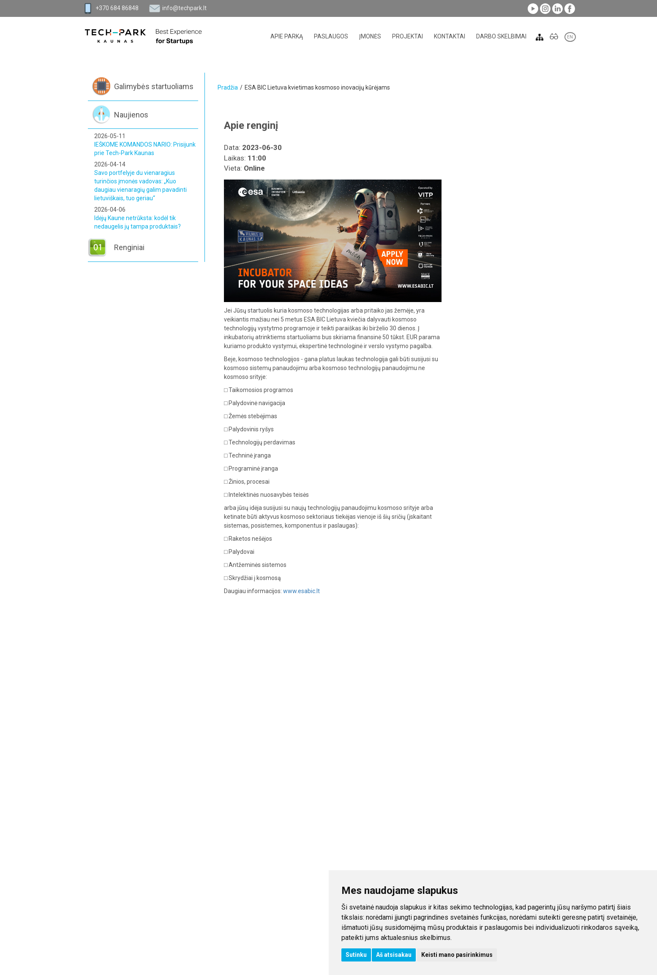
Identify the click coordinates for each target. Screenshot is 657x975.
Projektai (407, 36)
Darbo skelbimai (501, 36)
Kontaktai (449, 36)
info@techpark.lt (184, 8)
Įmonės (370, 36)
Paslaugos (331, 36)
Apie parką (286, 36)
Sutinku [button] (356, 954)
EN (570, 37)
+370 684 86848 (117, 8)
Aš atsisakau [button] (394, 954)
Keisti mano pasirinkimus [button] (457, 954)
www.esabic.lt (301, 591)
